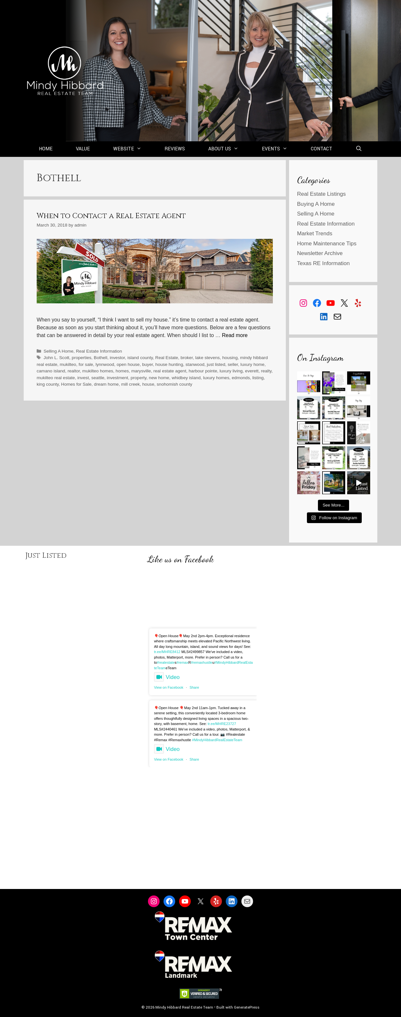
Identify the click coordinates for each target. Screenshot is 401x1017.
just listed (216, 364)
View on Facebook (168, 687)
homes (122, 370)
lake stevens (207, 357)
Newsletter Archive (320, 253)
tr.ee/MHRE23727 (222, 724)
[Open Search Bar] (359, 149)
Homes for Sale (76, 384)
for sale (86, 364)
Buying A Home (316, 204)
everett (252, 370)
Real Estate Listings (321, 194)
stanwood (195, 364)
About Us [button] (229, 149)
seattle (97, 377)
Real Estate (166, 357)
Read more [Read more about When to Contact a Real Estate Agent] (235, 335)
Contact (321, 149)
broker (186, 357)
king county (48, 384)
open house (128, 364)
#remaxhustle (201, 662)
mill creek (130, 384)
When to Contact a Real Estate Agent (111, 216)
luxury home (252, 364)
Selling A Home (58, 351)
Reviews (174, 149)
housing (230, 357)
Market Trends (315, 233)
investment (117, 377)
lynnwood (104, 364)
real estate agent (169, 370)
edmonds (241, 377)
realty (266, 370)
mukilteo (68, 364)
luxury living (231, 370)
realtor (73, 370)
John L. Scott (56, 357)
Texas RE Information (323, 263)
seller (233, 364)
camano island (51, 370)
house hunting (169, 364)
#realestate (166, 662)
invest (83, 377)
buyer (147, 364)
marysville (141, 370)
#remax (182, 662)
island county (140, 357)
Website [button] (133, 149)
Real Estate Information (99, 351)
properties (81, 357)
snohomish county (174, 384)
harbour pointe (203, 370)
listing (258, 377)
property (138, 377)
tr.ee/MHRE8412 (167, 652)
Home (46, 149)
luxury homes (216, 377)
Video (167, 677)
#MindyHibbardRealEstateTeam (217, 740)
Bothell (100, 357)
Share (194, 687)
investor (117, 357)
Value (83, 149)
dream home (106, 384)
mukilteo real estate (56, 377)
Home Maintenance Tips (327, 243)
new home (159, 377)
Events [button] (280, 149)
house (148, 384)
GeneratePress (247, 1007)
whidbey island (186, 377)
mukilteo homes (97, 370)
